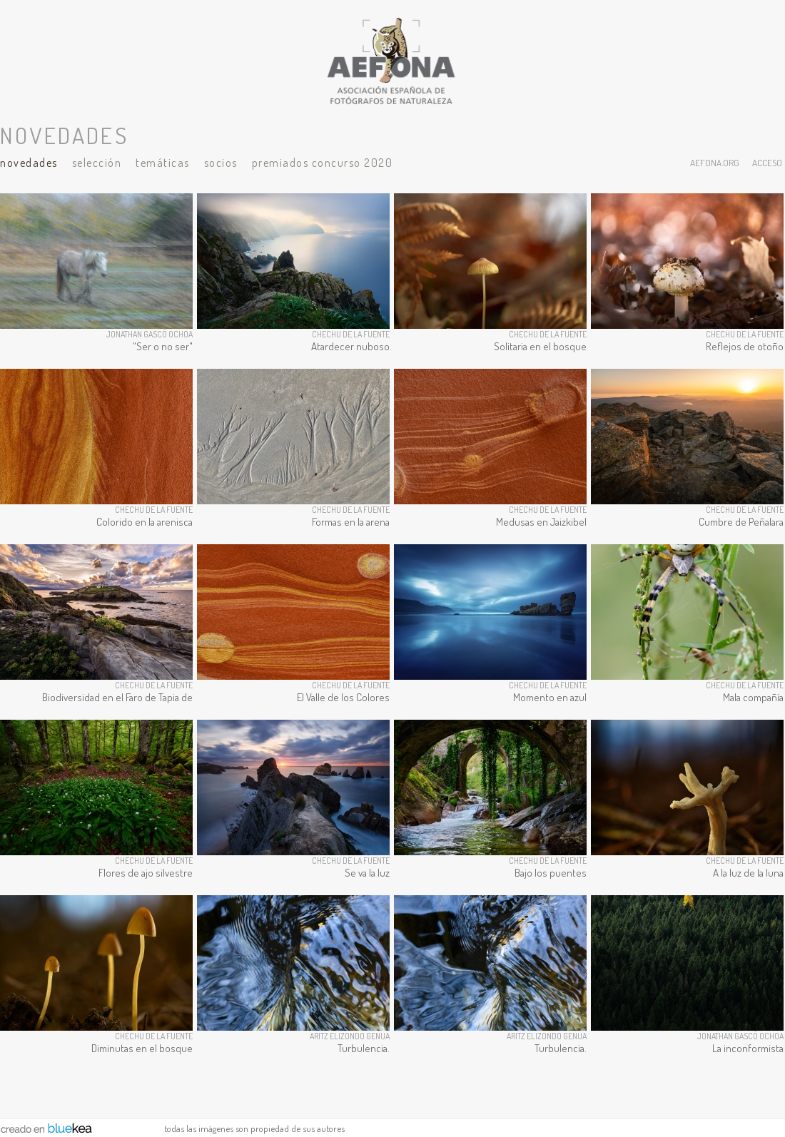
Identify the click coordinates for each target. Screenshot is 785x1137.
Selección (97, 162)
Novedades (29, 162)
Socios (221, 162)
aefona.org (714, 162)
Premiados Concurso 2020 (322, 162)
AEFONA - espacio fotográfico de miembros (392, 60)
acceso (767, 162)
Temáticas (163, 162)
